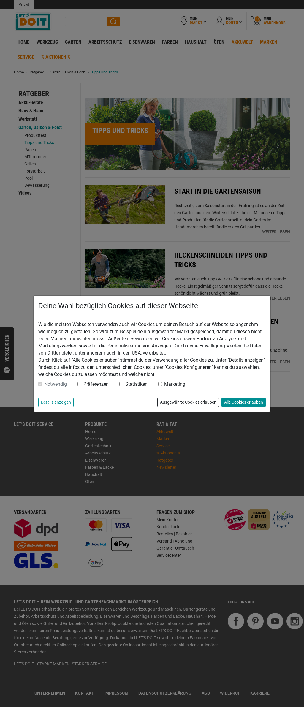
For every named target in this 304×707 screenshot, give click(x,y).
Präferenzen (96, 384)
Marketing (174, 384)
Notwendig (55, 384)
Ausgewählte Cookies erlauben (188, 402)
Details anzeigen (56, 402)
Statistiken (136, 384)
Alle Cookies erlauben (243, 402)
